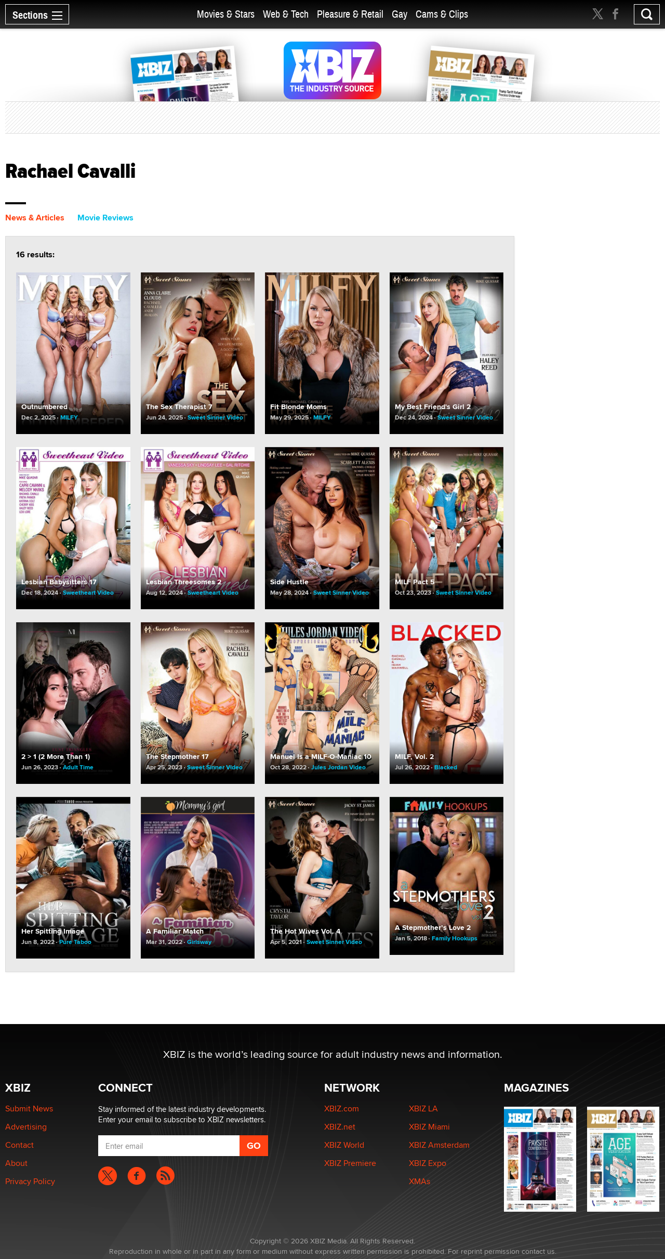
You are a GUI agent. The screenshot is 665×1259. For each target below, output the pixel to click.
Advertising (26, 1127)
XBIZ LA (423, 1108)
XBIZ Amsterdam (439, 1145)
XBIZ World (344, 1145)
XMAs (419, 1181)
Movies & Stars (226, 14)
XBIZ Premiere (350, 1163)
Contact (19, 1145)
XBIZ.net (339, 1127)
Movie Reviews (105, 218)
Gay (399, 14)
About (16, 1163)
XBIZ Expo (427, 1163)
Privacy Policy (30, 1181)
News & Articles (34, 218)
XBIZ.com (341, 1108)
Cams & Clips (442, 14)
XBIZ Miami (429, 1127)
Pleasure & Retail (350, 14)
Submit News (29, 1108)
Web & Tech (286, 14)
